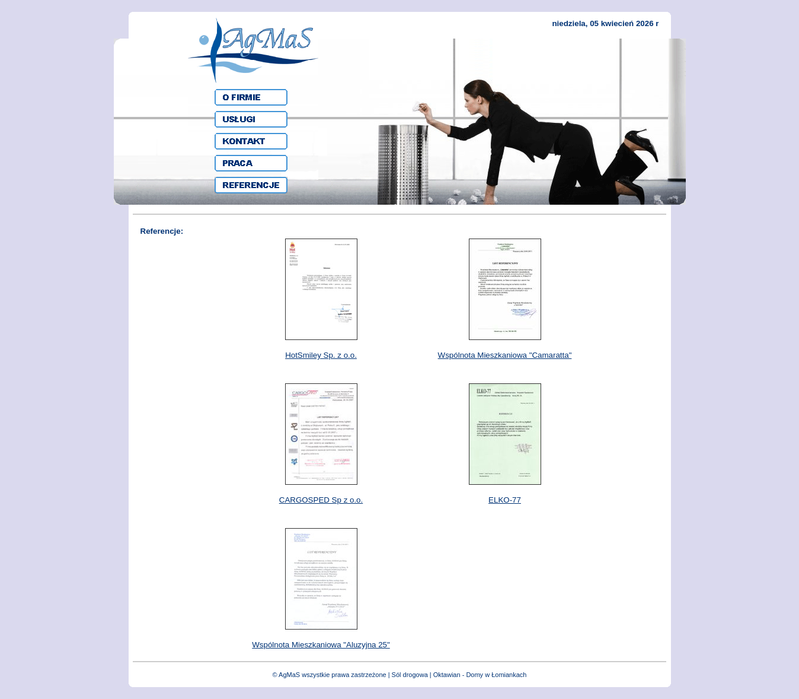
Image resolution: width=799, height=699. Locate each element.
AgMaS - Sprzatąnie (253, 50)
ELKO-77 (504, 499)
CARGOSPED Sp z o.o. (321, 499)
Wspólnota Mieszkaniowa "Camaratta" (505, 355)
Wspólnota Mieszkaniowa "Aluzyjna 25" (320, 644)
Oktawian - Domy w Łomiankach (480, 674)
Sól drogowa (410, 674)
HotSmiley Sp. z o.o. (321, 355)
